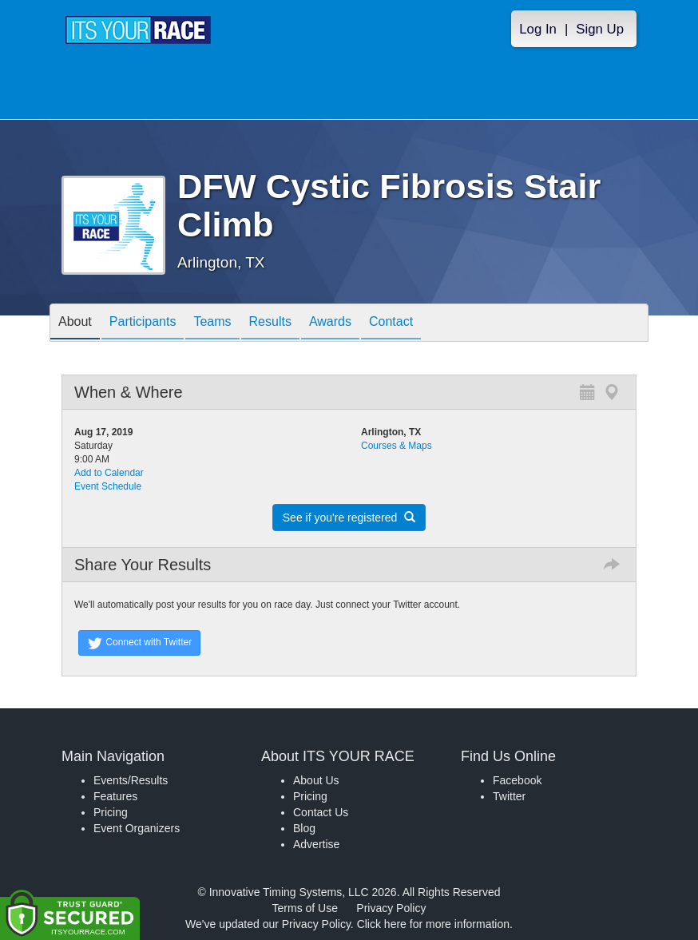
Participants (142, 324)
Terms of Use (305, 908)
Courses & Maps (396, 445)
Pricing (110, 812)
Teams (212, 324)
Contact (391, 324)
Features (115, 796)
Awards (330, 324)
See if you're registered (349, 517)
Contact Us (320, 812)
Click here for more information (433, 924)
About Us (316, 780)
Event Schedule (107, 486)
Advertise (316, 844)
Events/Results (130, 780)
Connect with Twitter (139, 643)
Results (270, 324)
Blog (304, 828)
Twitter (509, 796)
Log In (538, 29)
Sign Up (600, 29)
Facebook (517, 780)
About (75, 324)
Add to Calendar (109, 472)
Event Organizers (136, 828)
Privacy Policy (391, 908)
